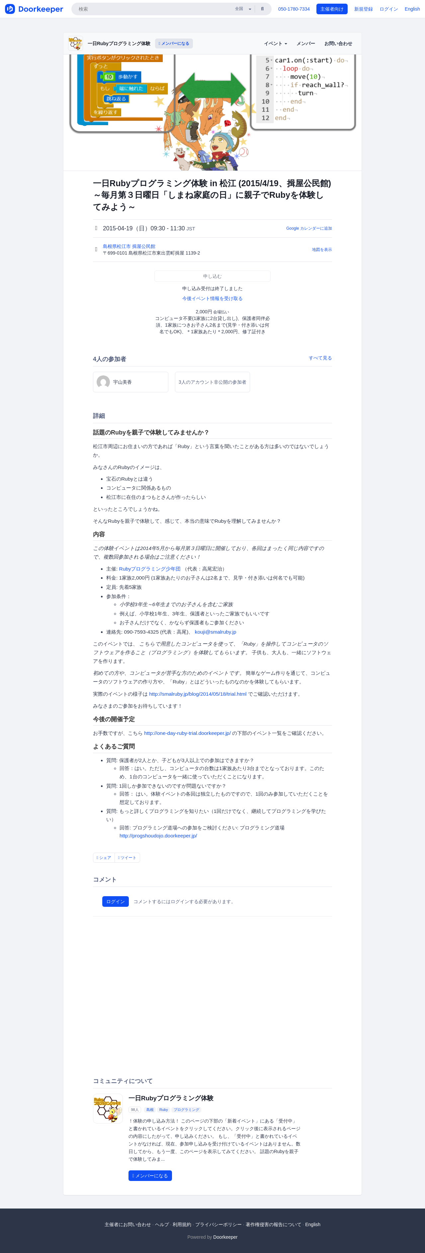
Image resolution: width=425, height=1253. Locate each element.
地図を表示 (322, 249)
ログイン (389, 9)
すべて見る (320, 357)
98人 (134, 1110)
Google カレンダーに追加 (309, 228)
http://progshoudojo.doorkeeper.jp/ (158, 835)
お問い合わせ (338, 43)
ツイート (127, 857)
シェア (104, 857)
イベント (275, 43)
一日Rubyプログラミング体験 (119, 43)
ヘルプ (162, 1224)
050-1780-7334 (294, 9)
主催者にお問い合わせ (128, 1224)
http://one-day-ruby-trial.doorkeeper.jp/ (187, 733)
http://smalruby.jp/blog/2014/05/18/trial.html (197, 694)
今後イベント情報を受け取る (212, 298)
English (412, 9)
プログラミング (186, 1110)
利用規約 (182, 1224)
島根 (150, 1110)
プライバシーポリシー (218, 1224)
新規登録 (363, 9)
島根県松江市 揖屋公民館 (130, 246)
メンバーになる (174, 43)
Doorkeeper (225, 1237)
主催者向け (332, 9)
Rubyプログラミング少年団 (150, 569)
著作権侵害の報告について (273, 1224)
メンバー (306, 43)
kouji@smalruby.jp (215, 632)
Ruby (163, 1110)
